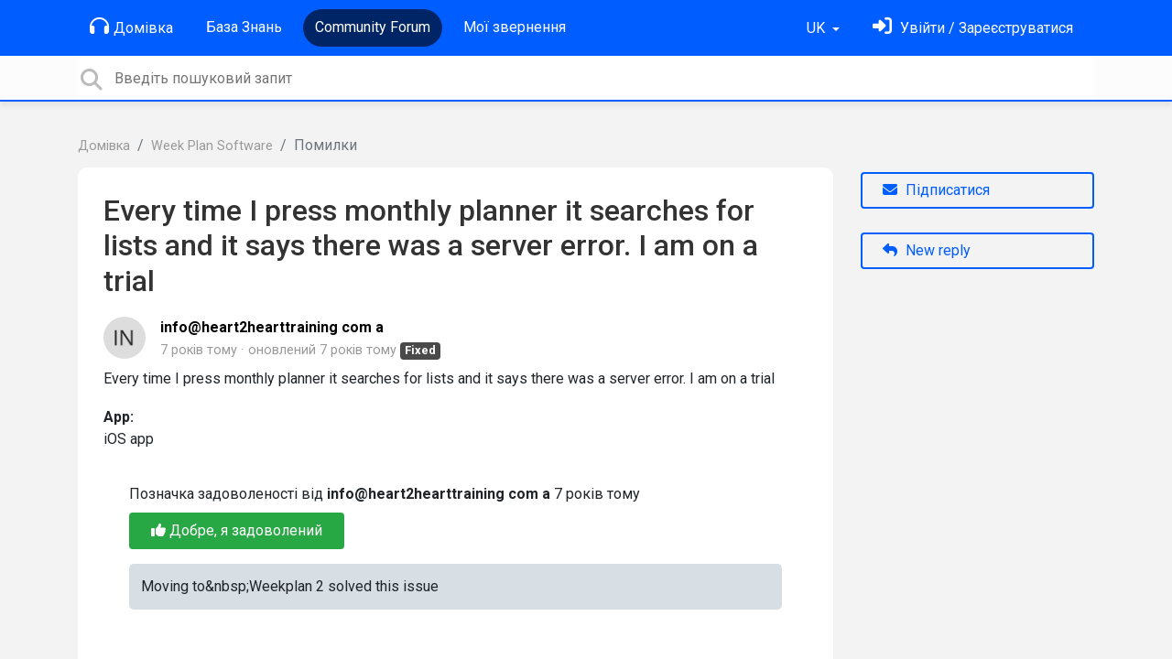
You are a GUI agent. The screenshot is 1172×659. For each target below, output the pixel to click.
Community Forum (372, 27)
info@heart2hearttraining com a (272, 327)
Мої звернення (514, 27)
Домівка (131, 26)
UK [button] (818, 28)
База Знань (244, 27)
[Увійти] (972, 28)
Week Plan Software (212, 146)
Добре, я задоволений (236, 530)
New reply (927, 250)
